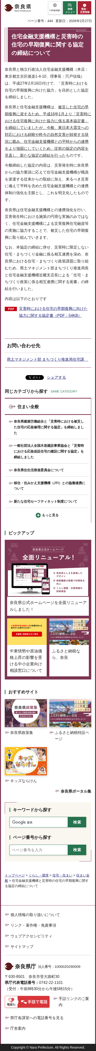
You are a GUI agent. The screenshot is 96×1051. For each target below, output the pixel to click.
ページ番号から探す (32, 837)
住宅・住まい (62, 875)
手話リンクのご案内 (74, 1002)
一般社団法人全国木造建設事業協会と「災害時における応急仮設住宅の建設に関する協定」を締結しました (49, 451)
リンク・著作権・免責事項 (33, 925)
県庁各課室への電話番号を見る (37, 1018)
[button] (55, 7)
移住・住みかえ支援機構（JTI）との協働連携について (49, 486)
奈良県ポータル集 (76, 791)
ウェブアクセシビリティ (31, 936)
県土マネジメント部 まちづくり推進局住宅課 (47, 359)
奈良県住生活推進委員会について (39, 470)
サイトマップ (21, 947)
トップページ (15, 875)
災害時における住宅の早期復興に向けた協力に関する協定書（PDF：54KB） (53, 312)
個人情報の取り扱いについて (35, 915)
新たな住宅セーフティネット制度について (45, 501)
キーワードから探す (32, 809)
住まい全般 (28, 406)
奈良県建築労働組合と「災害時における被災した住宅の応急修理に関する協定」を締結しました (49, 427)
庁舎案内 (17, 1028)
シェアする (56, 377)
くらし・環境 (39, 875)
